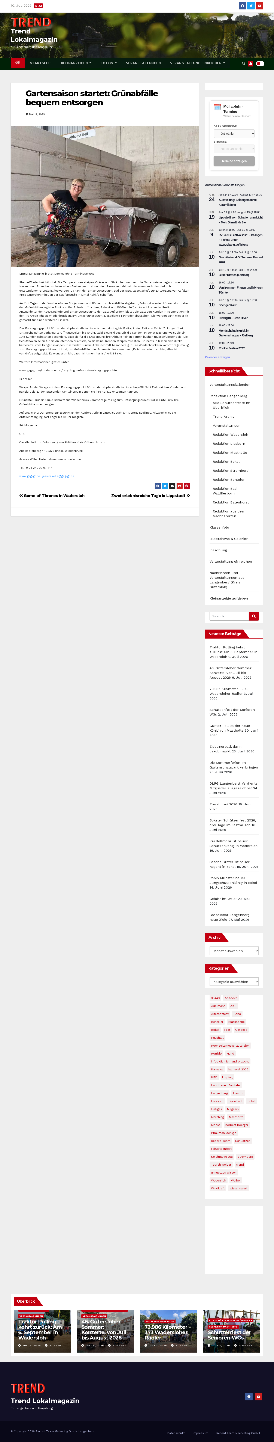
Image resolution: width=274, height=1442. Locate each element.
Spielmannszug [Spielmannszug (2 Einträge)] (222, 1156)
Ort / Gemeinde (225, 126)
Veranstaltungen (143, 63)
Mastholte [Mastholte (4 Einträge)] (236, 1117)
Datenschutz (176, 1433)
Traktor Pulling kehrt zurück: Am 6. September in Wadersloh (234, 652)
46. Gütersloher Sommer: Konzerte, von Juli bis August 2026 (231, 673)
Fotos (109, 63)
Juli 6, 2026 (95, 1345)
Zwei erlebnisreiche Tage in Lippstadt (150, 495)
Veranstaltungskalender (230, 385)
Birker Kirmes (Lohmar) (234, 275)
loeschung (218, 550)
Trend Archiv (223, 416)
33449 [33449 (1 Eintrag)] (215, 998)
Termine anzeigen (234, 161)
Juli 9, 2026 (31, 1345)
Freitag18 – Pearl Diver (233, 318)
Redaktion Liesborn (229, 443)
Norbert (54, 1345)
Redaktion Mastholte (230, 453)
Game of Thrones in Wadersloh (52, 495)
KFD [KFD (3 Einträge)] (214, 1077)
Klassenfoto (219, 527)
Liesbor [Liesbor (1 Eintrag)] (238, 1093)
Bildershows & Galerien (229, 539)
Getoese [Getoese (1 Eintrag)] (241, 1029)
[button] (243, 64)
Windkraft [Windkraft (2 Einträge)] (218, 1188)
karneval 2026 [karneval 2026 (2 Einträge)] (238, 1069)
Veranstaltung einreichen (197, 63)
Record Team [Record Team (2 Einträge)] (220, 1140)
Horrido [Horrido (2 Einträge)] (216, 1053)
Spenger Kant (228, 305)
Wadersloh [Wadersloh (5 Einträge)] (218, 1180)
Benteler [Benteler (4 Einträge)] (217, 1021)
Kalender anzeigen (217, 357)
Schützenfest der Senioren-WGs (229, 1335)
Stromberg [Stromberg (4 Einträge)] (245, 1156)
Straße (220, 141)
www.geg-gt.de (29, 476)
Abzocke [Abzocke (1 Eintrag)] (231, 998)
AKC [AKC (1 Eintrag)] (233, 1006)
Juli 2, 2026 (221, 1345)
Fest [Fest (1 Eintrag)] (227, 1029)
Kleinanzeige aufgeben (229, 598)
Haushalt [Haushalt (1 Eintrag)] (217, 1037)
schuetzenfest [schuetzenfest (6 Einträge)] (221, 1148)
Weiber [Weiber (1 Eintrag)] (236, 1180)
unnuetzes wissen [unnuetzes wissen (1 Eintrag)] (224, 1172)
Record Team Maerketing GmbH (238, 1433)
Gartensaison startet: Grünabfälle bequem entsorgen (92, 97)
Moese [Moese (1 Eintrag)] (215, 1125)
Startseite (41, 63)
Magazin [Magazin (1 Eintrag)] (233, 1109)
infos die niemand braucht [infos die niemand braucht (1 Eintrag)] (230, 1061)
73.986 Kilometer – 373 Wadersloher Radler (167, 1332)
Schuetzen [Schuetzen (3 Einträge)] (242, 1140)
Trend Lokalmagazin (45, 1401)
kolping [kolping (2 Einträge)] (227, 1077)
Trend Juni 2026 (223, 804)
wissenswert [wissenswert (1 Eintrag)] (238, 1188)
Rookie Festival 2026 (232, 348)
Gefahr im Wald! (223, 899)
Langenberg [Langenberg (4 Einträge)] (219, 1093)
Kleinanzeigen (76, 63)
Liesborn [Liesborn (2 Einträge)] (217, 1101)
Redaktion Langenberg (228, 396)
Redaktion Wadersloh (230, 434)
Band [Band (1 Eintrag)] (237, 1014)
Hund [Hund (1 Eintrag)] (230, 1053)
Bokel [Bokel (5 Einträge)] (215, 1029)
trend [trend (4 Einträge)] (240, 1164)
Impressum (200, 1433)
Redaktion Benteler (229, 480)
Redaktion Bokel (226, 462)
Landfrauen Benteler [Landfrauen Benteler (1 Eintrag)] (226, 1085)
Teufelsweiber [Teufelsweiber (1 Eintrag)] (221, 1164)
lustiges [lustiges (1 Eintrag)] (216, 1109)
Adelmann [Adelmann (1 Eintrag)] (218, 1006)
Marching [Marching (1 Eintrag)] (217, 1117)
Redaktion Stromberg (231, 471)
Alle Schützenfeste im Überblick (230, 1320)
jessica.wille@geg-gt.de (58, 476)
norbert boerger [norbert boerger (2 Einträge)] (236, 1125)
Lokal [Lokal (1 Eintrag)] (251, 1101)
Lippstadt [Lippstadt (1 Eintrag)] (235, 1101)
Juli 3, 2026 (158, 1345)
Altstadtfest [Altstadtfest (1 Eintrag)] (220, 1014)
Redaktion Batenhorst (231, 502)
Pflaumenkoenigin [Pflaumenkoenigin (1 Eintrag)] (223, 1133)
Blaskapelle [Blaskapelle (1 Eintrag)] (236, 1021)
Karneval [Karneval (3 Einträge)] (217, 1069)
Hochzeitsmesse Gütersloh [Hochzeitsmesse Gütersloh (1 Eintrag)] (230, 1045)
